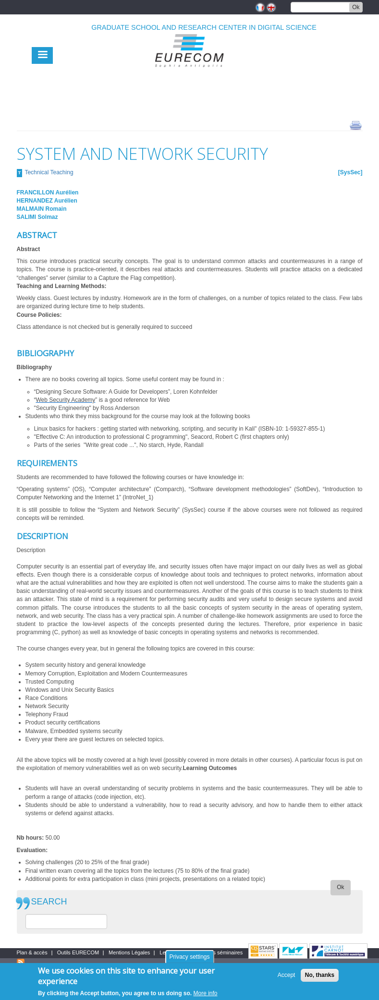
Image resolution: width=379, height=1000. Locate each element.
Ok (355, 7)
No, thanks (319, 975)
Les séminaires (225, 952)
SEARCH (49, 901)
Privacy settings (189, 956)
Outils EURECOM (78, 952)
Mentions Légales (129, 952)
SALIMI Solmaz (37, 217)
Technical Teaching (48, 172)
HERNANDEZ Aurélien (47, 200)
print (356, 125)
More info (206, 993)
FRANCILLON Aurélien (48, 192)
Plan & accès (32, 952)
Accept (286, 975)
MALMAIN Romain (42, 208)
